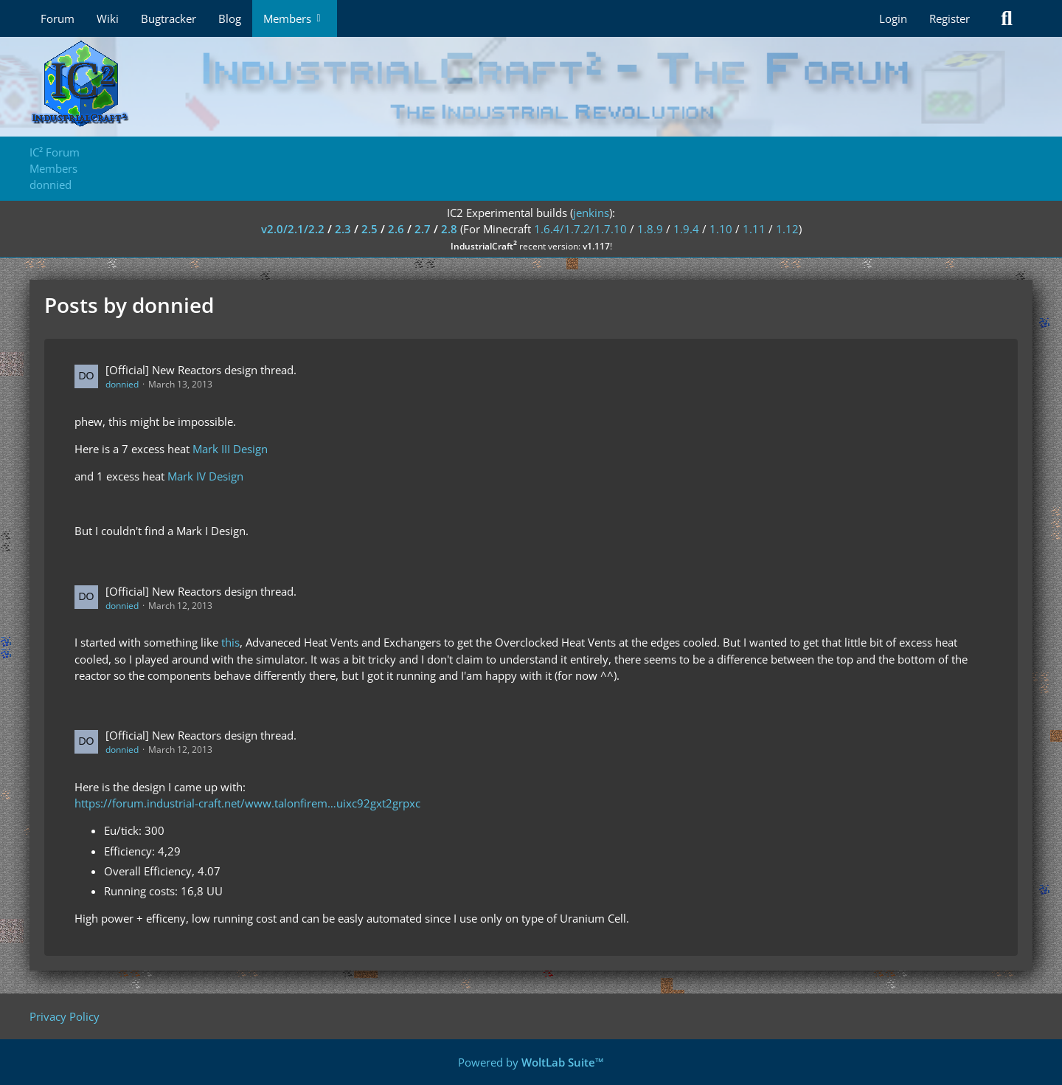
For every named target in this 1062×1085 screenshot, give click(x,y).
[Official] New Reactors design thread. (200, 369)
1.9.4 (686, 228)
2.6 (396, 228)
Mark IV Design (205, 476)
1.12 (787, 228)
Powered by (531, 1062)
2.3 (343, 228)
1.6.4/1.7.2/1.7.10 (580, 228)
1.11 (754, 228)
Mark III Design (230, 448)
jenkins (591, 212)
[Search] (1006, 18)
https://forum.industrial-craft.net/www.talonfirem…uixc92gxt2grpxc (247, 803)
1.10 (720, 228)
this (230, 642)
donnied (122, 384)
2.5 (369, 228)
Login (893, 18)
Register (949, 18)
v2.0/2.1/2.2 (292, 228)
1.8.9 (650, 228)
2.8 (449, 228)
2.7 (422, 228)
